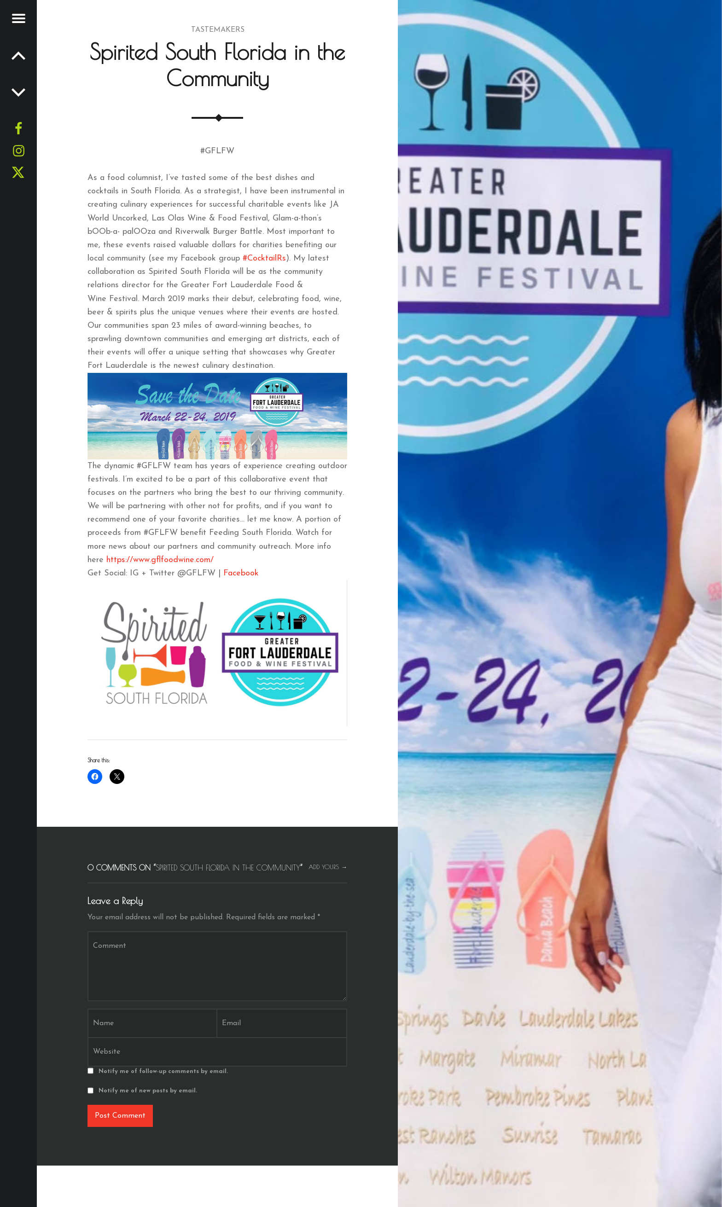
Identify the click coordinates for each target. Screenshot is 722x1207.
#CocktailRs (264, 258)
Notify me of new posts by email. (148, 1091)
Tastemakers (218, 30)
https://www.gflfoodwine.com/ (160, 560)
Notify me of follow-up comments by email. (163, 1071)
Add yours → (328, 867)
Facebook (240, 573)
